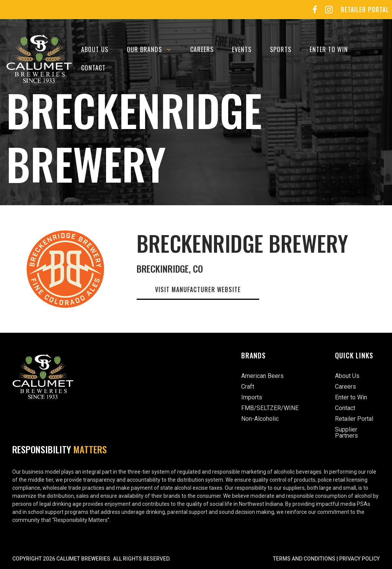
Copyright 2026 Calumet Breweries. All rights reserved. (91, 559)
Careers (202, 49)
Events (242, 49)
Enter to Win (329, 49)
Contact (93, 67)
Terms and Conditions (304, 559)
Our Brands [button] (154, 49)
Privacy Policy (359, 559)
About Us (94, 49)
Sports (280, 49)
